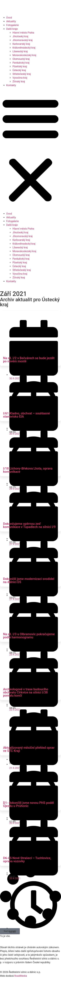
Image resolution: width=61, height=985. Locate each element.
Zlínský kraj (18, 81)
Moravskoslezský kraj (24, 55)
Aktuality (11, 21)
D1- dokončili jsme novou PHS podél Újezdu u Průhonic (28, 804)
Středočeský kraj (21, 73)
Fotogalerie (12, 25)
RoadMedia (20, 975)
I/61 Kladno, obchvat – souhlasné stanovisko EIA (26, 414)
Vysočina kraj (19, 77)
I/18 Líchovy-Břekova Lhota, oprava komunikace (27, 470)
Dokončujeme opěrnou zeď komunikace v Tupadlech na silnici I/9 (29, 525)
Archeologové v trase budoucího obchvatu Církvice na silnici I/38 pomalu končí (25, 692)
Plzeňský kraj (19, 66)
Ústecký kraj (19, 70)
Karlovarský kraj (21, 43)
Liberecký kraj (20, 51)
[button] (30, 149)
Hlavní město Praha (23, 32)
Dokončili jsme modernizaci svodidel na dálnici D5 (28, 580)
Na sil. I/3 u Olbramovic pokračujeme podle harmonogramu (29, 635)
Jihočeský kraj (20, 36)
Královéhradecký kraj (23, 47)
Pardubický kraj (20, 62)
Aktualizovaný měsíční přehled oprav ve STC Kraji (28, 749)
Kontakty (11, 85)
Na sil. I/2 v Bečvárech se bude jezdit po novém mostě (28, 359)
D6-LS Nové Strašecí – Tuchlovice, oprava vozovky (27, 859)
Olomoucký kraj (21, 58)
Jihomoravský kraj (22, 40)
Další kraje (12, 28)
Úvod (9, 17)
